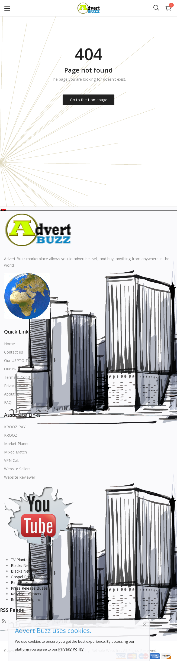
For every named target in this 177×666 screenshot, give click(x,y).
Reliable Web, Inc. (26, 599)
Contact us (13, 352)
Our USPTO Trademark (24, 360)
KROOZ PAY (14, 426)
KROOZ (10, 435)
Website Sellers (17, 468)
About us (12, 394)
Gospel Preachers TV (29, 576)
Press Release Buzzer (30, 588)
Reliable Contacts (26, 593)
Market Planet (16, 443)
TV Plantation (22, 559)
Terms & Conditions (21, 377)
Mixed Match (15, 452)
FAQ (8, 402)
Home (9, 343)
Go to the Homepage (88, 99)
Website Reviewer (19, 477)
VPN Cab (12, 460)
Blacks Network (24, 565)
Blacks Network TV (27, 571)
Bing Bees (20, 582)
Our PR (10, 368)
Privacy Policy (16, 385)
